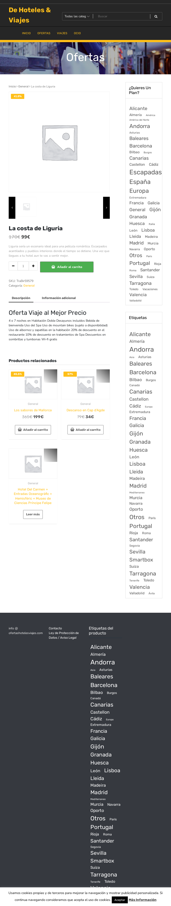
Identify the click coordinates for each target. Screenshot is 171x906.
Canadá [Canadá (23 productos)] (134, 385)
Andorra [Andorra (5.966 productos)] (141, 349)
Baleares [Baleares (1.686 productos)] (140, 363)
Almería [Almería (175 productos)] (137, 341)
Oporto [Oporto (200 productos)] (136, 509)
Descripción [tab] (21, 298)
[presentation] (12, 208)
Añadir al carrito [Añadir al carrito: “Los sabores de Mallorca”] (35, 430)
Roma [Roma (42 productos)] (146, 533)
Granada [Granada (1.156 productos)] (140, 442)
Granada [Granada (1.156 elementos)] (138, 216)
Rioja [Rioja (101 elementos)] (157, 264)
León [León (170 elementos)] (133, 230)
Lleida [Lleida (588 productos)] (136, 472)
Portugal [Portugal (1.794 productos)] (140, 526)
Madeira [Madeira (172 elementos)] (151, 237)
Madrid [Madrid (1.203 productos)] (138, 486)
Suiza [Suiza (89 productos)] (134, 566)
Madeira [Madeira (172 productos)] (137, 478)
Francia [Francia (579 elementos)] (136, 203)
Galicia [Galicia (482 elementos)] (154, 203)
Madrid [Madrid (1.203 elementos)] (136, 243)
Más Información (143, 900)
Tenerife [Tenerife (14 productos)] (134, 580)
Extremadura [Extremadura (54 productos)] (139, 412)
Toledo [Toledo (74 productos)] (148, 580)
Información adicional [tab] (59, 298)
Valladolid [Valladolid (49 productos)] (137, 593)
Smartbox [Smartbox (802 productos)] (141, 560)
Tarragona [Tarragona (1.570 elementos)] (140, 283)
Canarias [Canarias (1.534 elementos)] (139, 158)
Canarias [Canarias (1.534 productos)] (140, 391)
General (23, 86)
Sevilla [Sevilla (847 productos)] (137, 552)
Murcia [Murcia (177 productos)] (135, 497)
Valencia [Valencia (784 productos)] (139, 587)
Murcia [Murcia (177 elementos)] (153, 243)
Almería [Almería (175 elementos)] (135, 115)
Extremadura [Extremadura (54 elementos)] (137, 197)
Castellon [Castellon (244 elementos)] (137, 164)
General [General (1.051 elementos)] (137, 209)
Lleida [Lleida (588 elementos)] (135, 236)
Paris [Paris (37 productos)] (152, 518)
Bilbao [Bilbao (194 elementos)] (134, 152)
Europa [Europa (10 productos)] (149, 406)
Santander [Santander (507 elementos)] (150, 270)
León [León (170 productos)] (134, 456)
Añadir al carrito (69, 267)
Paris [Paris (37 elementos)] (149, 256)
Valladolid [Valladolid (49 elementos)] (135, 300)
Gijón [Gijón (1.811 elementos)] (155, 209)
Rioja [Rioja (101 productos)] (133, 533)
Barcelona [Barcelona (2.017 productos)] (142, 372)
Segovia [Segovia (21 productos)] (134, 545)
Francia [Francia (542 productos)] (137, 418)
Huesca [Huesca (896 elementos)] (137, 223)
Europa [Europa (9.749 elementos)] (139, 190)
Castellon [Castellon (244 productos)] (139, 399)
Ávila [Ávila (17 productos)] (152, 593)
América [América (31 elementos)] (150, 115)
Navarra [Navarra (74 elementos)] (134, 249)
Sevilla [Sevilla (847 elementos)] (136, 276)
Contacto (55, 628)
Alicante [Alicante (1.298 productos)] (140, 334)
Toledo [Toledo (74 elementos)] (133, 289)
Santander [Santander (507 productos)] (141, 540)
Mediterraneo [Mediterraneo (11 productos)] (137, 492)
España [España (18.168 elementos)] (140, 181)
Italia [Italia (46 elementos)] (152, 224)
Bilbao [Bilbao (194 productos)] (135, 379)
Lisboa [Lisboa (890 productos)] (137, 464)
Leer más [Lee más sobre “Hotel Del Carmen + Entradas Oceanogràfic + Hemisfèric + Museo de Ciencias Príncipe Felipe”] (33, 514)
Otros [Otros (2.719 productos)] (137, 517)
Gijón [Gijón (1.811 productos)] (136, 433)
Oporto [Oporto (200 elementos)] (149, 249)
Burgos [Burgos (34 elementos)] (148, 152)
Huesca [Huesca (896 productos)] (138, 450)
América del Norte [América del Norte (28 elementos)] (139, 119)
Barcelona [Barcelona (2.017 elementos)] (140, 146)
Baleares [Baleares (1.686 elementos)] (139, 138)
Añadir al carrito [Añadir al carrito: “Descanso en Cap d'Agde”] (88, 430)
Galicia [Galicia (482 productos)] (136, 425)
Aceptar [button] (119, 900)
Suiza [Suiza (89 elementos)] (151, 277)
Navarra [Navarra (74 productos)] (135, 503)
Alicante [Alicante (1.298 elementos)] (138, 108)
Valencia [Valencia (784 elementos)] (138, 294)
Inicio (12, 86)
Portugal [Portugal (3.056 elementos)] (139, 263)
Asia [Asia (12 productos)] (131, 357)
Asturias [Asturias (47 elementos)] (134, 132)
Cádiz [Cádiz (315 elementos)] (154, 164)
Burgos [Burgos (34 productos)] (151, 380)
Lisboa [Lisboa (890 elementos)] (148, 230)
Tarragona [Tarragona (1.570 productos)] (142, 573)
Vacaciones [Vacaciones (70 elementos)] (150, 289)
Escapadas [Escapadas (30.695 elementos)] (145, 172)
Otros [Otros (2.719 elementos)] (135, 255)
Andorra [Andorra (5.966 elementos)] (139, 126)
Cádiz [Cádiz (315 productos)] (135, 406)
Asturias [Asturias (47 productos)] (144, 357)
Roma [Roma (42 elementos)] (132, 270)
